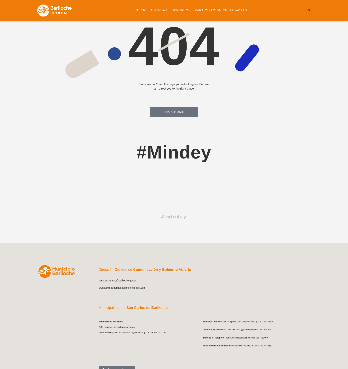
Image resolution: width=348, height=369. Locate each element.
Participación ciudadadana (216, 10)
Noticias (155, 10)
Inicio (136, 10)
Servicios (176, 10)
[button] (308, 10)
